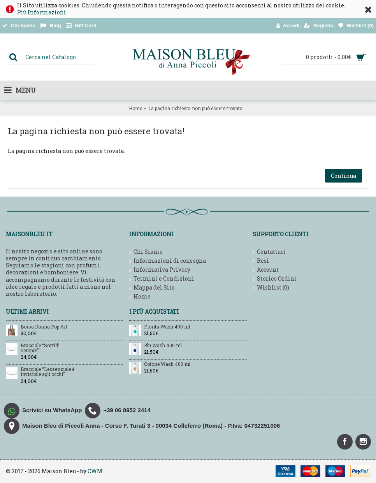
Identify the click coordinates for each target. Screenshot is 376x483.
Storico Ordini (275, 279)
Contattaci (269, 252)
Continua (343, 175)
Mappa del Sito (152, 288)
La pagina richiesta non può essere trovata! (196, 108)
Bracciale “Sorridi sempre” (40, 348)
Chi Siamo (146, 252)
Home (135, 108)
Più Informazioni (41, 12)
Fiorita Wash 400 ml (167, 327)
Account (266, 270)
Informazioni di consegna (167, 261)
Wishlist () (271, 288)
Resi (261, 261)
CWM (95, 471)
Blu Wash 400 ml (163, 345)
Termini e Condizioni (161, 279)
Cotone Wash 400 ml (167, 364)
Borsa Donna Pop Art (44, 327)
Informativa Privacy (159, 270)
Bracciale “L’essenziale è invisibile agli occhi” (47, 372)
